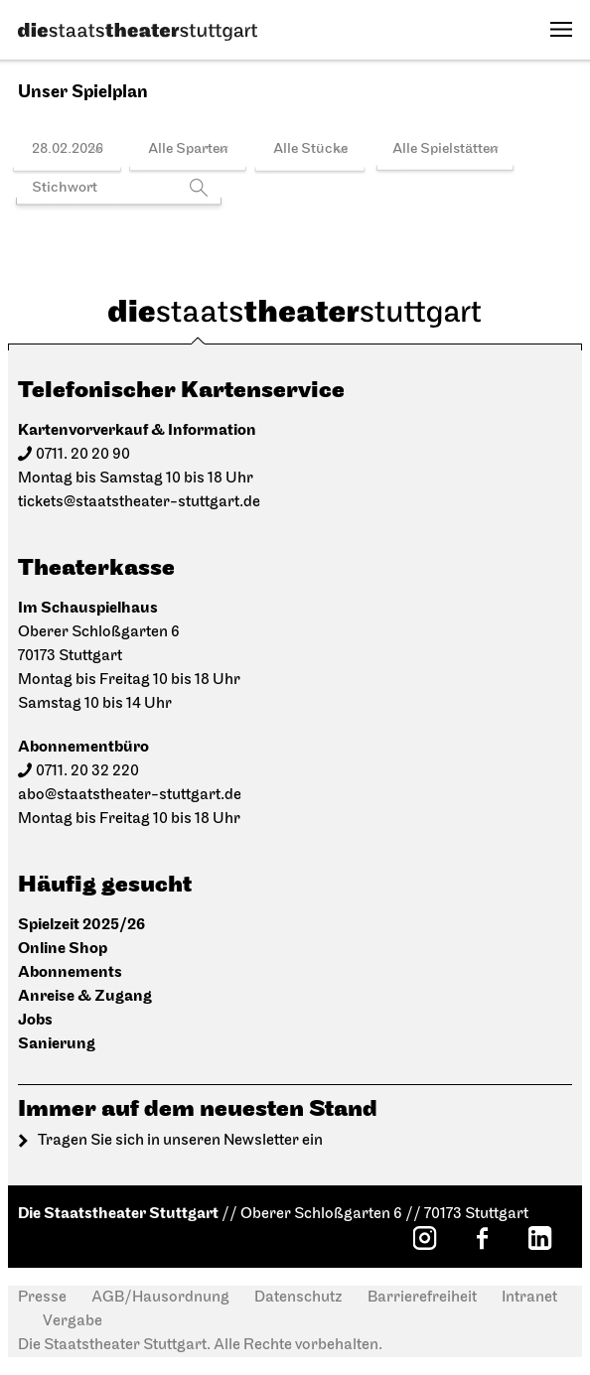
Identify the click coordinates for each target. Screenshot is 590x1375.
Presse (42, 1298)
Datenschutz (298, 1298)
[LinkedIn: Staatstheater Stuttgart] (539, 1238)
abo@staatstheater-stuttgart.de (129, 795)
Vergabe (72, 1321)
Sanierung (56, 1043)
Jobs (35, 1020)
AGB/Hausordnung (160, 1298)
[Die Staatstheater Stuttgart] (137, 32)
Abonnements (70, 972)
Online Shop (62, 948)
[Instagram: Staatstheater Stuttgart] (424, 1238)
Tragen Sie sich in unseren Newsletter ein (180, 1141)
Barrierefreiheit (422, 1298)
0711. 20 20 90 (83, 455)
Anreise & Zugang (85, 996)
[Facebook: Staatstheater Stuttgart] (482, 1238)
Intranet (529, 1298)
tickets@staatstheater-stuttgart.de (139, 502)
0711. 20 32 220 (87, 771)
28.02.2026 (67, 149)
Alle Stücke (310, 149)
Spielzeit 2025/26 (81, 924)
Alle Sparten (188, 149)
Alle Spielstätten (445, 149)
